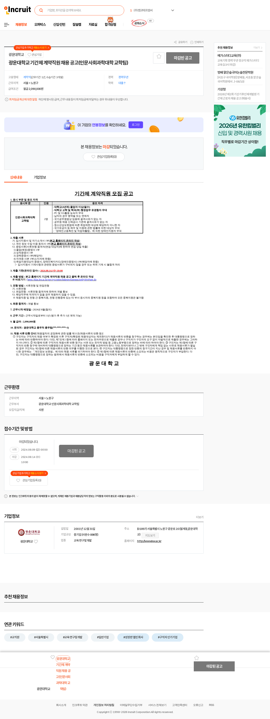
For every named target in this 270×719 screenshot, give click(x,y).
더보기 (200, 517)
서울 (41, 398)
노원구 (50, 398)
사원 (41, 410)
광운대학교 (16, 54)
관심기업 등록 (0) (28, 480)
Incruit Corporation (139, 712)
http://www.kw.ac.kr (149, 541)
